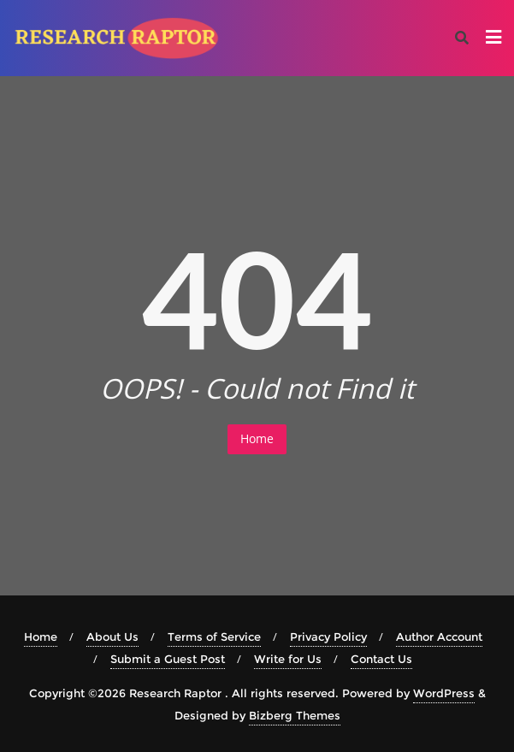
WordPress (444, 693)
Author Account (439, 636)
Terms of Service (214, 636)
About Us (112, 636)
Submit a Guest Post (167, 659)
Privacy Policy (328, 636)
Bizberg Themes (294, 715)
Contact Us (381, 659)
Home (257, 438)
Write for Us (288, 659)
